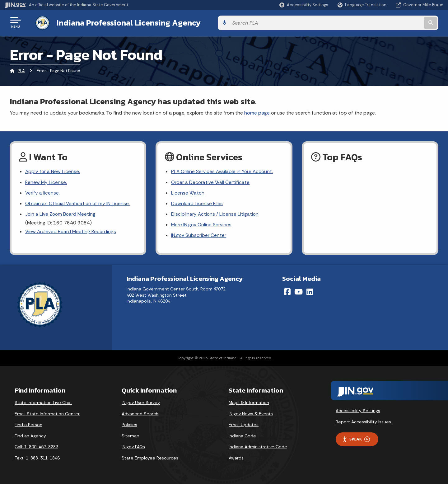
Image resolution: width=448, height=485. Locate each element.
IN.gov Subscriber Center (198, 236)
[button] (303, 5)
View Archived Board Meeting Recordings (71, 232)
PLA (21, 70)
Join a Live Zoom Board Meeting (61, 214)
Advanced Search (140, 415)
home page (257, 111)
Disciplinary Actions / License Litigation (215, 214)
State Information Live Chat (43, 404)
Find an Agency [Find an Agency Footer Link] (30, 437)
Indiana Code (242, 437)
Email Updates (244, 426)
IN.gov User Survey (141, 404)
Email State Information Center (47, 415)
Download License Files (197, 203)
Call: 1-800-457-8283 (36, 448)
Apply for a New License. (53, 170)
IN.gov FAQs (133, 448)
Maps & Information (249, 404)
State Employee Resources (150, 459)
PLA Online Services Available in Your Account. (223, 170)
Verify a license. (42, 192)
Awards (236, 459)
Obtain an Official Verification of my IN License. (78, 203)
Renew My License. (46, 181)
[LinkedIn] (309, 293)
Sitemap (130, 437)
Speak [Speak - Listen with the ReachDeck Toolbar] (356, 441)
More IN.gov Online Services (202, 225)
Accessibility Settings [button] (358, 412)
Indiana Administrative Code (258, 448)
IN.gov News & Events (251, 415)
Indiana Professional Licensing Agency (122, 22)
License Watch (187, 192)
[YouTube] (298, 293)
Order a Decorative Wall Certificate (210, 181)
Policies (129, 426)
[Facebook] (287, 293)
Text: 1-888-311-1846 (37, 459)
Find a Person (28, 426)
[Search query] (392, 22)
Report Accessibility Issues (363, 423)
